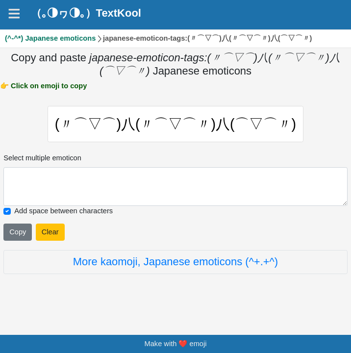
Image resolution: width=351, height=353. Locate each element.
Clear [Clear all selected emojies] (50, 233)
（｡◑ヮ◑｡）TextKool (86, 13)
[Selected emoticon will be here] (175, 187)
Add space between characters (63, 212)
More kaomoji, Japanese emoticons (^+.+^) (175, 262)
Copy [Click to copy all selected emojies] (17, 233)
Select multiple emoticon (42, 159)
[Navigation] (14, 14)
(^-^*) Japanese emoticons (50, 38)
